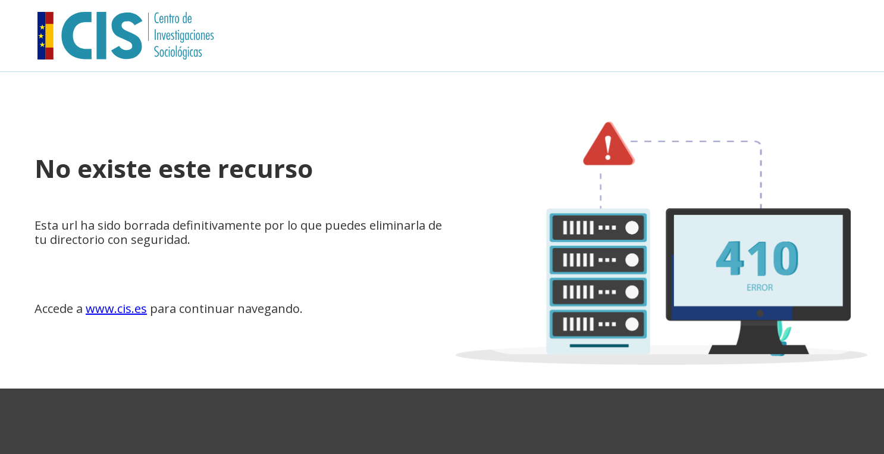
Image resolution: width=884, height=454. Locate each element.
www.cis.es (116, 308)
